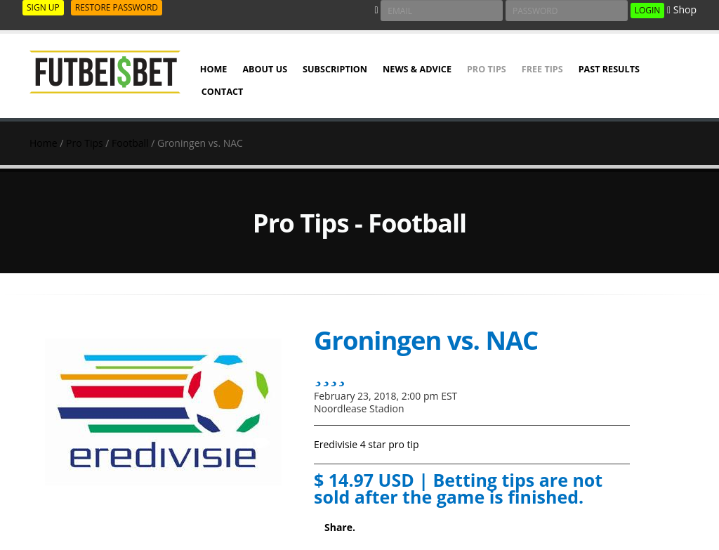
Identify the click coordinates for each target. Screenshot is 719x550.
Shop (682, 9)
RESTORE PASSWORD (116, 7)
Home (43, 143)
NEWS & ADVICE (417, 69)
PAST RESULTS (609, 69)
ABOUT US (264, 69)
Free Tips (542, 69)
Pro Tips (486, 69)
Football (130, 143)
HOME (213, 69)
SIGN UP (43, 7)
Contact (223, 92)
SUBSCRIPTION (335, 69)
